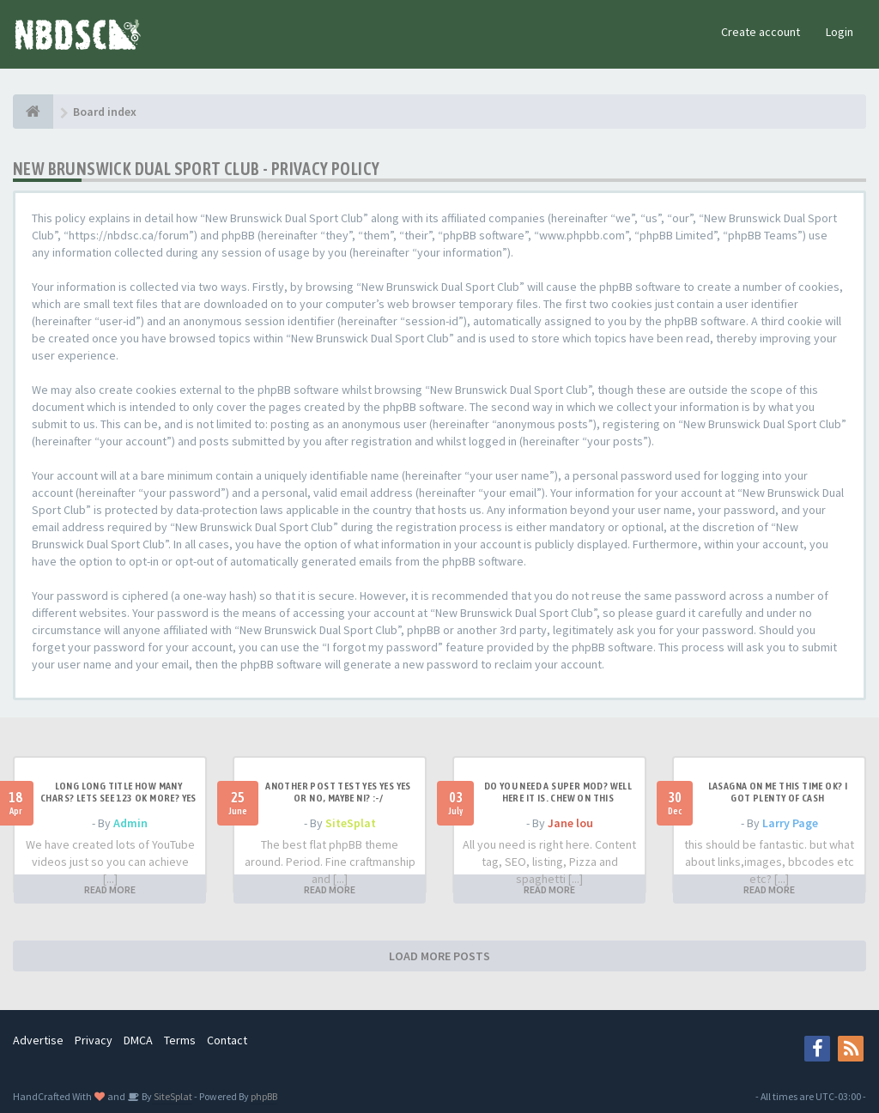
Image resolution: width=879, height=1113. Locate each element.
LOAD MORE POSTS (439, 956)
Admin (130, 823)
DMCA (138, 1040)
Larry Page (790, 823)
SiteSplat (350, 823)
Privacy (93, 1040)
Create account (760, 31)
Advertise (38, 1040)
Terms (180, 1040)
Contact (227, 1040)
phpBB (264, 1096)
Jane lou (570, 823)
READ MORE (110, 889)
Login (839, 31)
